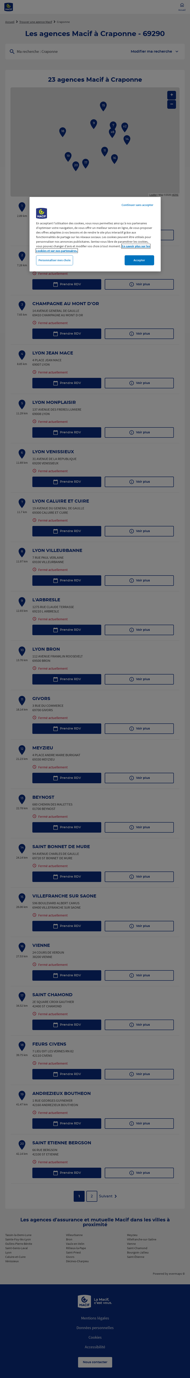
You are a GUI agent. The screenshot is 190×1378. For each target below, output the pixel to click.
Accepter (139, 260)
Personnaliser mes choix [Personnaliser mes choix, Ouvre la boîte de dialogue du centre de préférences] (54, 260)
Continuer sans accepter (137, 205)
